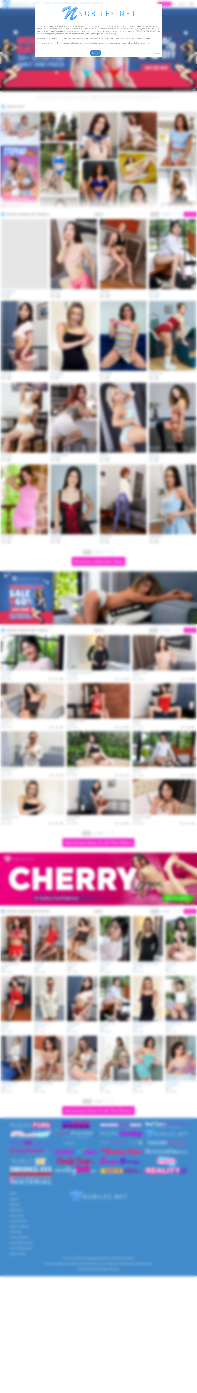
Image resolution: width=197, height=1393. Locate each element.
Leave (157, 53)
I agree (95, 52)
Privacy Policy (126, 43)
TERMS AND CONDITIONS (146, 31)
